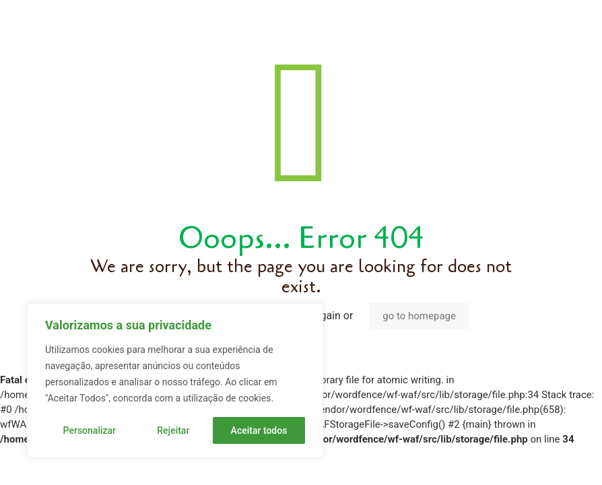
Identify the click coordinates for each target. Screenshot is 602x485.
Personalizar (89, 430)
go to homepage (419, 316)
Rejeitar (173, 430)
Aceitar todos (259, 430)
